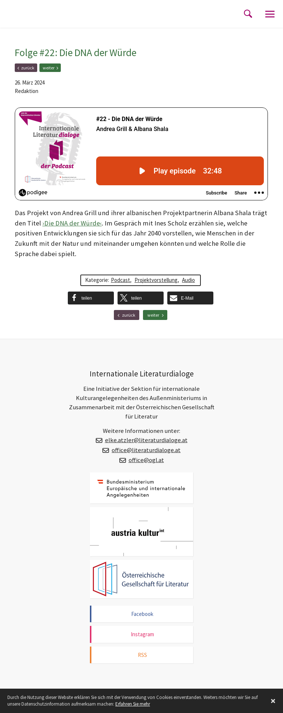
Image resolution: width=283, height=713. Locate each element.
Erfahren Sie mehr (132, 704)
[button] (91, 298)
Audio (188, 279)
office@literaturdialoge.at (146, 450)
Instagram (142, 634)
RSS (142, 654)
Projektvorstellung (156, 279)
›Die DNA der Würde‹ (72, 223)
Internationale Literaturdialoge (49, 20)
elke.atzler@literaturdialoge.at (146, 440)
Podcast (120, 279)
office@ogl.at (146, 460)
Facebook (142, 613)
